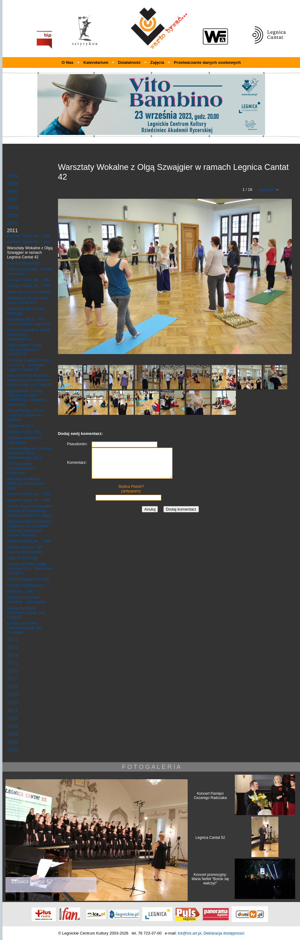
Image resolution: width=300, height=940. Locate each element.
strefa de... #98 (20, 591)
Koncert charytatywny (25, 585)
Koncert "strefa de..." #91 (28, 241)
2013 (12, 647)
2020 (12, 702)
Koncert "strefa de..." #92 (28, 279)
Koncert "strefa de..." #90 (28, 235)
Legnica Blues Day (23, 263)
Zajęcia (157, 62)
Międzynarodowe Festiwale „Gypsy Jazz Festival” (26, 612)
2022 (12, 718)
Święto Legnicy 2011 (25, 431)
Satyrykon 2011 (20, 425)
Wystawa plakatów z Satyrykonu (24, 440)
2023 (12, 726)
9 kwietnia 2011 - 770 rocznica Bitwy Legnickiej (28, 321)
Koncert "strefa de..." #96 (28, 541)
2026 (12, 750)
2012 (12, 639)
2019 (12, 694)
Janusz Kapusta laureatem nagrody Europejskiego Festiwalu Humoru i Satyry (30, 511)
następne (266, 189)
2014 (12, 655)
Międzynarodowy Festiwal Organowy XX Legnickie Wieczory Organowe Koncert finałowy (29, 528)
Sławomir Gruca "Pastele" (29, 292)
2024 (12, 734)
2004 (12, 176)
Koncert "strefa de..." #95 (28, 500)
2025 (12, 742)
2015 (12, 663)
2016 (12, 671)
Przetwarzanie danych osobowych (207, 62)
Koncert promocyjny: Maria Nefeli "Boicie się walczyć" (210, 879)
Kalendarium (96, 62)
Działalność (130, 62)
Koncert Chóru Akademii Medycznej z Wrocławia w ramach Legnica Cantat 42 (30, 380)
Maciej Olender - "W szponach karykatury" (25, 549)
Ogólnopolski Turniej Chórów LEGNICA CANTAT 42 (24, 349)
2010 (12, 223)
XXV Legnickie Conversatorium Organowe (20, 468)
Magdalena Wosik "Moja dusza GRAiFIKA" (28, 300)
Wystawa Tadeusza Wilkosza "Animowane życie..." (26, 483)
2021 (12, 710)
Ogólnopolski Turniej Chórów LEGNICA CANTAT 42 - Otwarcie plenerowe (26, 397)
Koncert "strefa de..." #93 (28, 286)
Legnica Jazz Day (22, 558)
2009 (12, 215)
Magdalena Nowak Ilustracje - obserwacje (26, 599)
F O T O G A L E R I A (151, 766)
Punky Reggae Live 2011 (28, 579)
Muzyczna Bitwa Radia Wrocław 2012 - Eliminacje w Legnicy (30, 568)
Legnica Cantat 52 (210, 837)
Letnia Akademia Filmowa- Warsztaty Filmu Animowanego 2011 (30, 453)
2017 (12, 679)
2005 (12, 184)
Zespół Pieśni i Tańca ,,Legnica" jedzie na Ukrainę (25, 415)
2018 (12, 686)
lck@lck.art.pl (189, 933)
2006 (12, 191)
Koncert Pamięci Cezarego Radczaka (210, 795)
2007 (12, 199)
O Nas (67, 62)
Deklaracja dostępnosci (223, 933)
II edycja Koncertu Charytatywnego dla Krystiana (24, 628)
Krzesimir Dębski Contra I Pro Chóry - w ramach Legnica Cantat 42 (29, 365)
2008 (12, 207)
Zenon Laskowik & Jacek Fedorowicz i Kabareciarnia (28, 334)
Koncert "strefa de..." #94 (28, 494)
